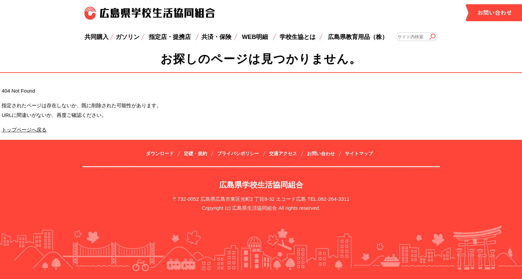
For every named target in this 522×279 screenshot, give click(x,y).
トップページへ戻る (24, 130)
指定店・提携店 (170, 36)
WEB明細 (255, 36)
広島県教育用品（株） (358, 36)
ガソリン (127, 36)
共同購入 (97, 36)
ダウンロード (160, 153)
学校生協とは (298, 36)
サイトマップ (359, 153)
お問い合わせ (321, 153)
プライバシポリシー (238, 153)
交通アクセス (283, 153)
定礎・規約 (195, 153)
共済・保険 (216, 36)
